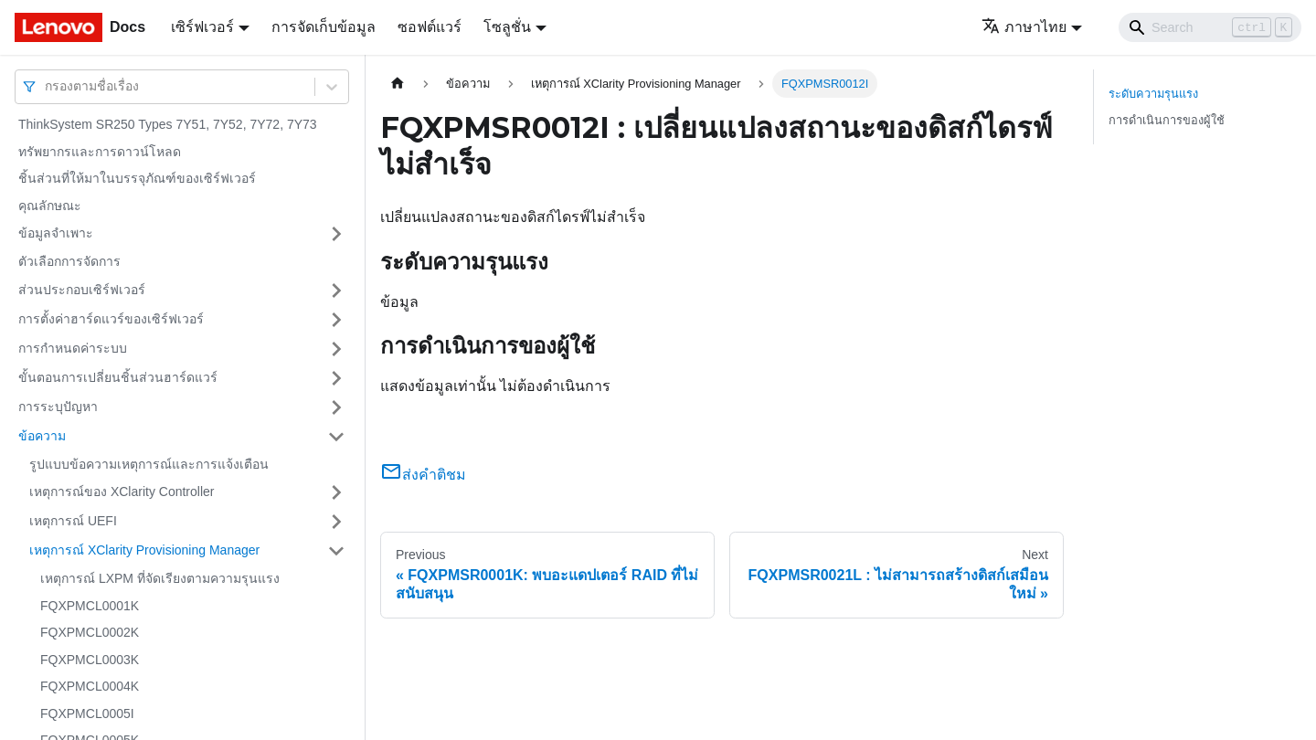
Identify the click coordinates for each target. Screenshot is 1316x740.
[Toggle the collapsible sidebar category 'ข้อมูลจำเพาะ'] (336, 233)
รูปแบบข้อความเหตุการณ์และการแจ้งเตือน (149, 464)
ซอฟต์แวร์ (430, 27)
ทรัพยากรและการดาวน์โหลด (99, 151)
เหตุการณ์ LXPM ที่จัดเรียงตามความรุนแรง (160, 578)
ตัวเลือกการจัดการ (69, 261)
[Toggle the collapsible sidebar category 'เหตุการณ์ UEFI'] (336, 521)
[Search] (1210, 27)
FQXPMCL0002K (89, 632)
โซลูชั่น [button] (507, 27)
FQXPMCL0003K (89, 659)
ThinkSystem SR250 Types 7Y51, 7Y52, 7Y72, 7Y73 (167, 124)
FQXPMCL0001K (89, 605)
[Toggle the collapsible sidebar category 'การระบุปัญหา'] (336, 407)
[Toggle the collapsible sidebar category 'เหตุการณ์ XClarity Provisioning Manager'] (336, 551)
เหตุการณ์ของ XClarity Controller (121, 491)
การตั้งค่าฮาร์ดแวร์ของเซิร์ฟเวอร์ (111, 319)
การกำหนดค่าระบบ (72, 348)
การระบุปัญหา (58, 406)
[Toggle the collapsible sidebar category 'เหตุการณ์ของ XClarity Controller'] (336, 492)
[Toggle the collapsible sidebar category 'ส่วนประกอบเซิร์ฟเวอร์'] (336, 290)
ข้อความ (42, 435)
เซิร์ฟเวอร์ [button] (202, 27)
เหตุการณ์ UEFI (73, 520)
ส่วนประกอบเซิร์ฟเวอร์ (81, 289)
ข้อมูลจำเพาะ (55, 233)
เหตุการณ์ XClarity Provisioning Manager (144, 550)
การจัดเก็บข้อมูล (323, 27)
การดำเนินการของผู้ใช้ (1167, 120)
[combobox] (46, 86)
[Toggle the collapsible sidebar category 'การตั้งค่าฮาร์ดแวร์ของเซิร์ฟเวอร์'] (336, 319)
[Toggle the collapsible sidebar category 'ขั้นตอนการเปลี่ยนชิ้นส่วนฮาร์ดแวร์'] (336, 378)
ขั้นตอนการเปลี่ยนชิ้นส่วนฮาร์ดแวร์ (118, 377)
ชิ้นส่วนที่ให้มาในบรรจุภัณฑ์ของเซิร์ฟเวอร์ (137, 178)
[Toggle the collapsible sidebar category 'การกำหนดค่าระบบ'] (336, 349)
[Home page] (397, 83)
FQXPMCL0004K (89, 686)
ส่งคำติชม (423, 474)
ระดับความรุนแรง (1153, 93)
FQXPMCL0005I (87, 713)
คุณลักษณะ (49, 205)
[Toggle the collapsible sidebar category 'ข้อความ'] (336, 436)
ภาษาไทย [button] (1024, 27)
